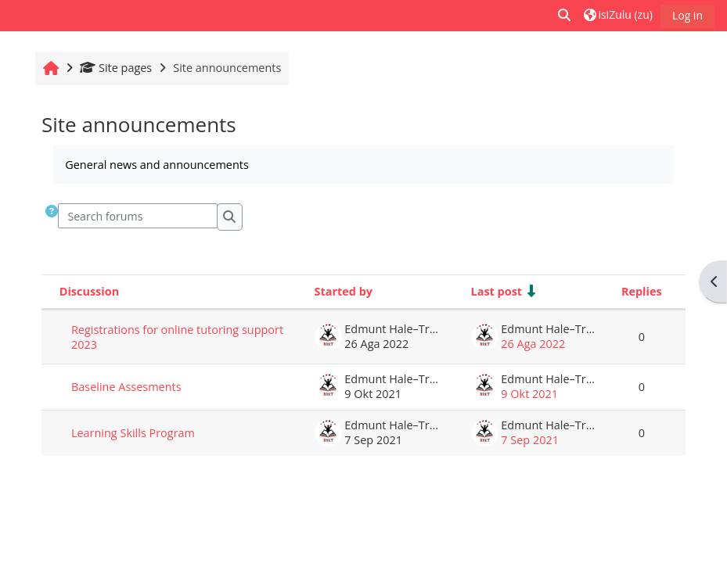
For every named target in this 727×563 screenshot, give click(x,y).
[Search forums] (138, 215)
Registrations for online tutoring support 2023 (177, 337)
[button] (565, 15)
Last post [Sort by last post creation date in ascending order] (497, 291)
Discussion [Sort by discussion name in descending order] (89, 291)
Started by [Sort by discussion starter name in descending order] (344, 291)
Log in (687, 15)
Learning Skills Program (133, 432)
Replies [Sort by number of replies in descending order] (641, 291)
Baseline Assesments (126, 386)
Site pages (116, 67)
